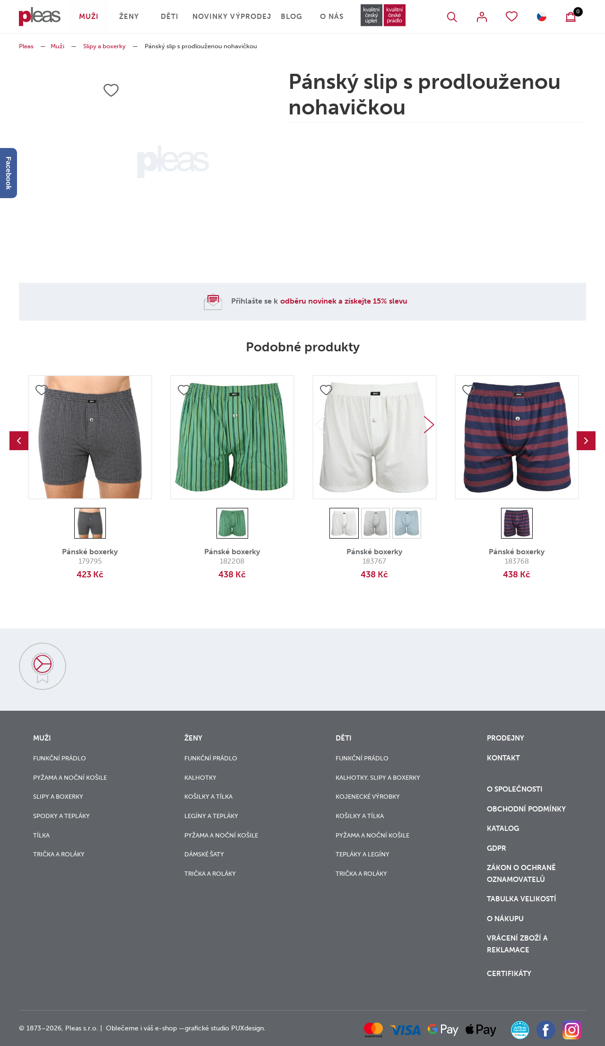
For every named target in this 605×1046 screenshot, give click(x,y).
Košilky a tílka (208, 796)
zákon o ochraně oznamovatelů (521, 873)
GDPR (496, 848)
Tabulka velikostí (522, 899)
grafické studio (207, 1028)
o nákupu (505, 919)
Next (429, 424)
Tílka (41, 835)
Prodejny (505, 738)
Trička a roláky (59, 854)
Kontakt (503, 758)
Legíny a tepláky (211, 815)
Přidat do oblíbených (42, 390)
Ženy (129, 16)
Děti (170, 16)
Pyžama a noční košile (70, 777)
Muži (89, 16)
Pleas (26, 46)
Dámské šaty (204, 854)
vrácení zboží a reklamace (517, 944)
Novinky (210, 16)
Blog (291, 16)
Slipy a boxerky (104, 46)
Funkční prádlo (59, 758)
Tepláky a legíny (362, 854)
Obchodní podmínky (526, 809)
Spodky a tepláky (61, 815)
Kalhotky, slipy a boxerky (378, 777)
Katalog (504, 828)
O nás (332, 16)
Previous (18, 440)
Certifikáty (509, 973)
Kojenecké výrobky (368, 796)
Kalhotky (200, 777)
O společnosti (515, 789)
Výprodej (250, 16)
